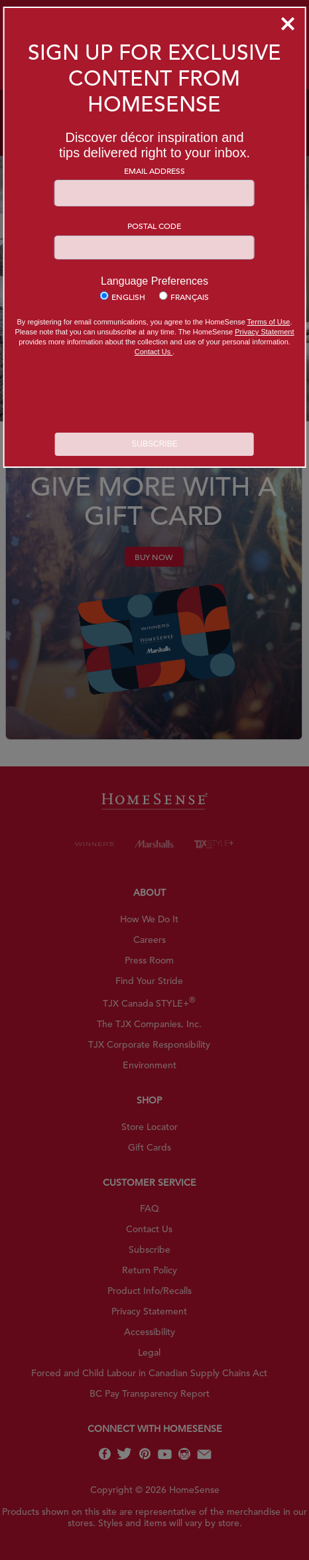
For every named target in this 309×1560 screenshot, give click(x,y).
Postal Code (154, 225)
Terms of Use (268, 322)
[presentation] (154, 396)
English (128, 296)
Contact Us (153, 352)
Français (189, 296)
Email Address (154, 170)
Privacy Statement (264, 332)
